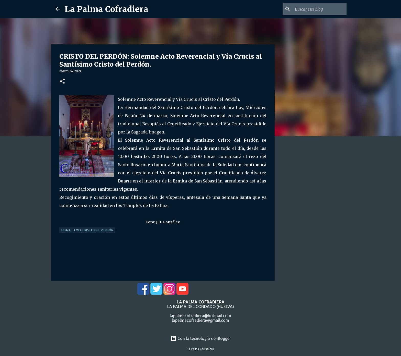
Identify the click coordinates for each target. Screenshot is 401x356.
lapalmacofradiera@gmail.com (200, 320)
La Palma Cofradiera (106, 9)
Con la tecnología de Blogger (200, 338)
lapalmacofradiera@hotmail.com (200, 315)
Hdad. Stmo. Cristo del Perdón (87, 230)
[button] (62, 81)
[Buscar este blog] (320, 9)
